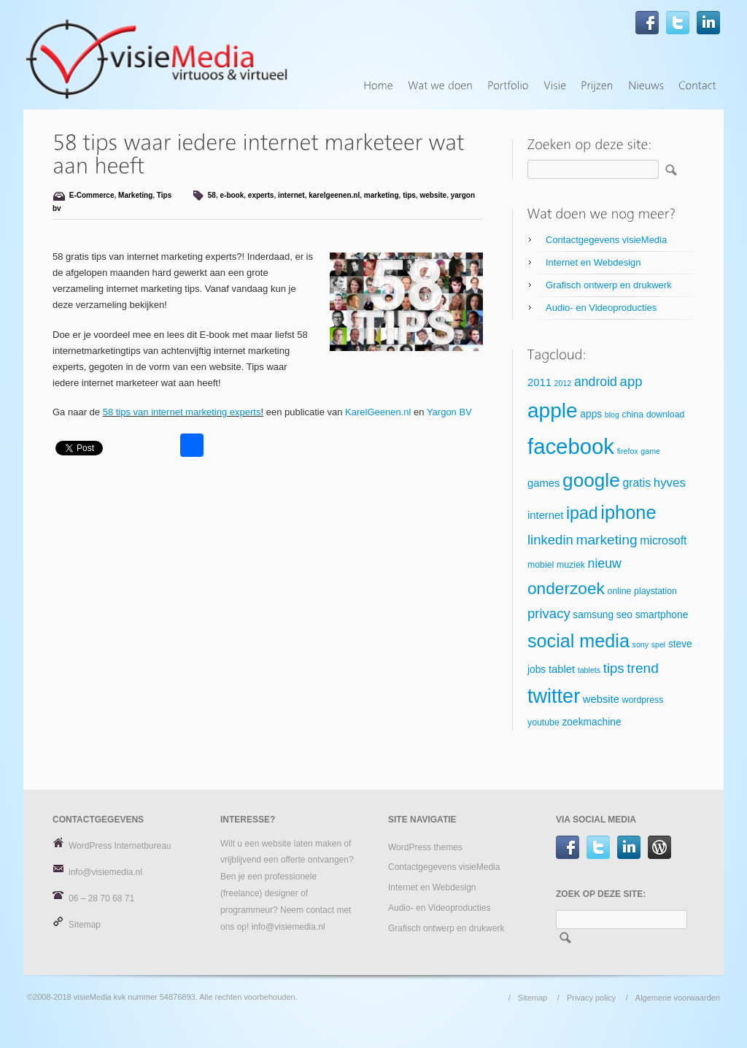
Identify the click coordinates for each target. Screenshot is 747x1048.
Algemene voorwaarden (677, 997)
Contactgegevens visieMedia (606, 239)
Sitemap (85, 925)
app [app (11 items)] (631, 381)
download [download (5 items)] (665, 414)
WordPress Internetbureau (120, 846)
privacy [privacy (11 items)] (548, 613)
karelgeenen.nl (334, 195)
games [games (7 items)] (543, 483)
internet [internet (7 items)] (545, 515)
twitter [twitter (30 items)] (553, 696)
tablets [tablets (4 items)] (589, 670)
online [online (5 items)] (620, 591)
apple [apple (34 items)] (552, 410)
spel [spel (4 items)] (658, 644)
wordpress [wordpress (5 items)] (643, 700)
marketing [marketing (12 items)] (606, 539)
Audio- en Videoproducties (601, 307)
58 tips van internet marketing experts (182, 412)
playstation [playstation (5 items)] (655, 591)
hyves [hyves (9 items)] (670, 483)
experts (261, 195)
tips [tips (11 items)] (613, 668)
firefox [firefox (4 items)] (627, 451)
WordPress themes (425, 847)
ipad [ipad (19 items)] (582, 513)
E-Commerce (92, 195)
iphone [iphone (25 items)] (628, 512)
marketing (381, 195)
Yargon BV (449, 412)
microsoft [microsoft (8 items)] (663, 540)
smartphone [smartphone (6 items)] (662, 614)
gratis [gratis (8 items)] (636, 483)
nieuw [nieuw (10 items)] (605, 563)
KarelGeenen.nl (378, 412)
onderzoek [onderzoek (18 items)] (566, 588)
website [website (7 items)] (601, 699)
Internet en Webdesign (593, 262)
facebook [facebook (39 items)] (570, 446)
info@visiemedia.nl (105, 872)
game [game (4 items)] (650, 451)
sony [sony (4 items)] (640, 644)
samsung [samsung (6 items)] (593, 614)
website (433, 195)
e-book (232, 195)
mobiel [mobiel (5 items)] (540, 565)
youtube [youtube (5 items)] (543, 722)
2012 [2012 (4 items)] (563, 383)
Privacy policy (591, 997)
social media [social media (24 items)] (578, 641)
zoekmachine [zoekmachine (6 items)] (591, 722)
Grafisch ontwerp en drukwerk (609, 285)
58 (212, 195)
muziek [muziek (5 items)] (571, 565)
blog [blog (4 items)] (612, 414)
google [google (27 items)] (591, 480)
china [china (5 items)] (632, 414)
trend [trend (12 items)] (643, 668)
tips (409, 195)
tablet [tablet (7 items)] (562, 669)
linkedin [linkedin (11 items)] (550, 539)
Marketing (135, 195)
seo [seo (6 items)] (624, 614)
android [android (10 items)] (595, 381)
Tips (164, 195)
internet (291, 195)
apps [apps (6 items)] (591, 414)
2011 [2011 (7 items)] (539, 382)
